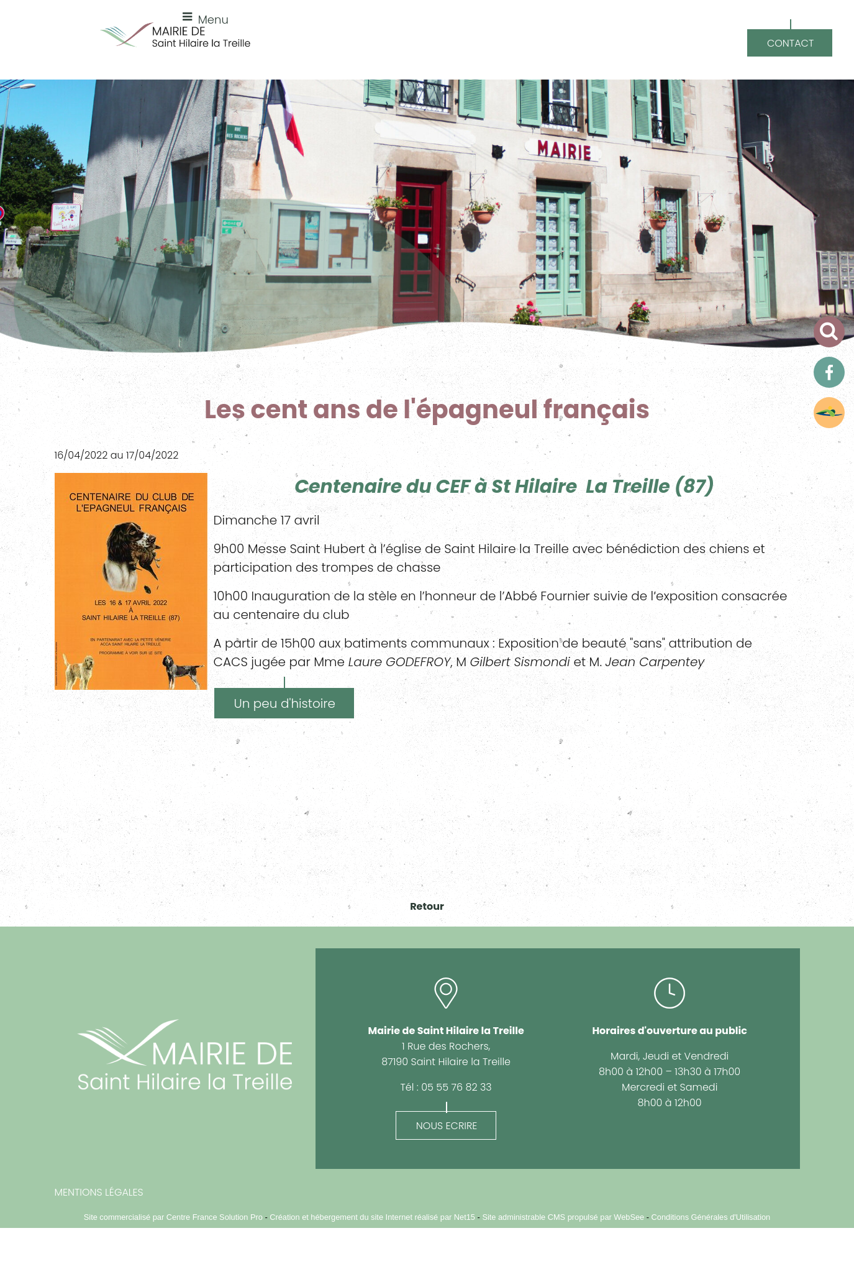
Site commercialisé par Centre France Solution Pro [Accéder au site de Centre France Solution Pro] (173, 1217)
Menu (213, 19)
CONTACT (790, 43)
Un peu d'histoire (285, 703)
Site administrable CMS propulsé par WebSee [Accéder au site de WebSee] (563, 1217)
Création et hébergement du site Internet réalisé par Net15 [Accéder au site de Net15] (372, 1217)
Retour (427, 906)
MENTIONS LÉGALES (99, 1192)
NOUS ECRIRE (447, 1126)
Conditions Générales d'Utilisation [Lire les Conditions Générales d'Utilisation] (711, 1217)
